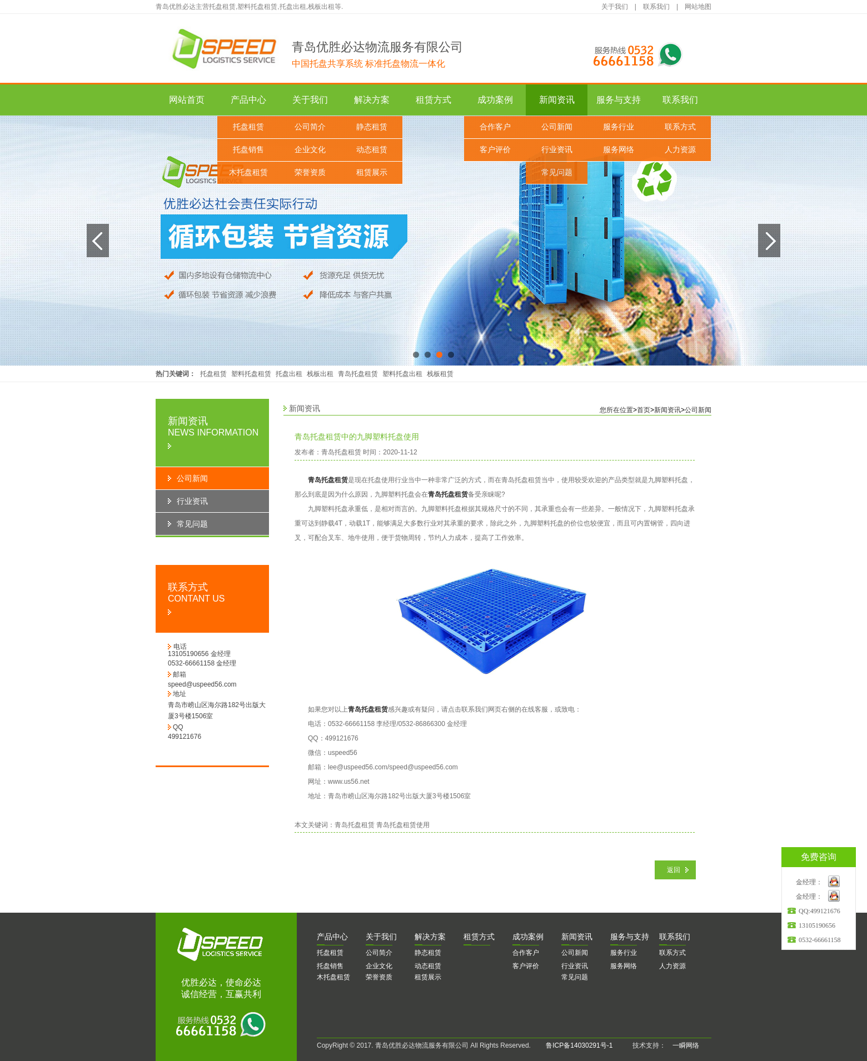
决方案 (430, 936)
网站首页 (187, 99)
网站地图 (698, 7)
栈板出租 (320, 374)
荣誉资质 (310, 172)
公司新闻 (556, 127)
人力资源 (680, 150)
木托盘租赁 (248, 172)
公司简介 (310, 127)
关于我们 (614, 7)
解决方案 (372, 99)
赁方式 (479, 936)
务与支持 (629, 936)
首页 (643, 410)
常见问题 (556, 172)
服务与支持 (618, 99)
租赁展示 (371, 172)
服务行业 (618, 127)
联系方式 (680, 127)
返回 (673, 870)
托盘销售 (248, 150)
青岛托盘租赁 (358, 374)
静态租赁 (371, 127)
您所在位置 (616, 410)
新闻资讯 (557, 99)
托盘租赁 (248, 127)
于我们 (381, 936)
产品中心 (248, 99)
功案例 (528, 936)
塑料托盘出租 (402, 374)
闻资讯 (576, 936)
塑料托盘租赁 (251, 374)
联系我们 (656, 7)
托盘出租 (289, 374)
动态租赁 (371, 150)
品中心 (332, 936)
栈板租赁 (440, 374)
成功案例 (495, 99)
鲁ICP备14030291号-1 (579, 1045)
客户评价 (495, 150)
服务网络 (618, 150)
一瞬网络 (682, 1045)
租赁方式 (433, 99)
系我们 (674, 936)
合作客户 (495, 127)
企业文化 (310, 150)
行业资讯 (556, 150)
